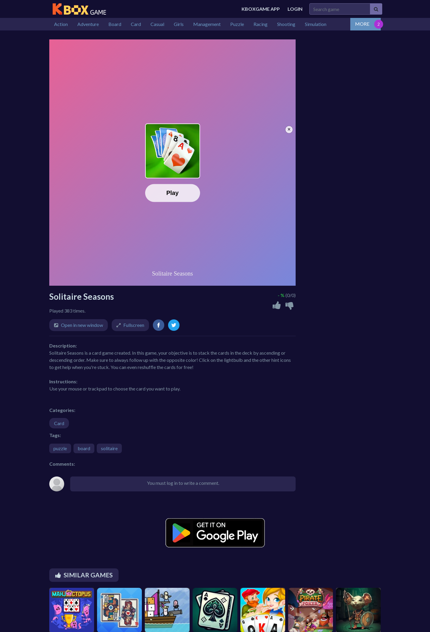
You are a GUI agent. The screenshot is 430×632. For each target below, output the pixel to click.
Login (295, 9)
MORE (362, 24)
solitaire (109, 448)
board (84, 448)
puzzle (60, 448)
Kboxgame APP (261, 9)
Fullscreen (133, 325)
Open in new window (82, 325)
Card (59, 423)
